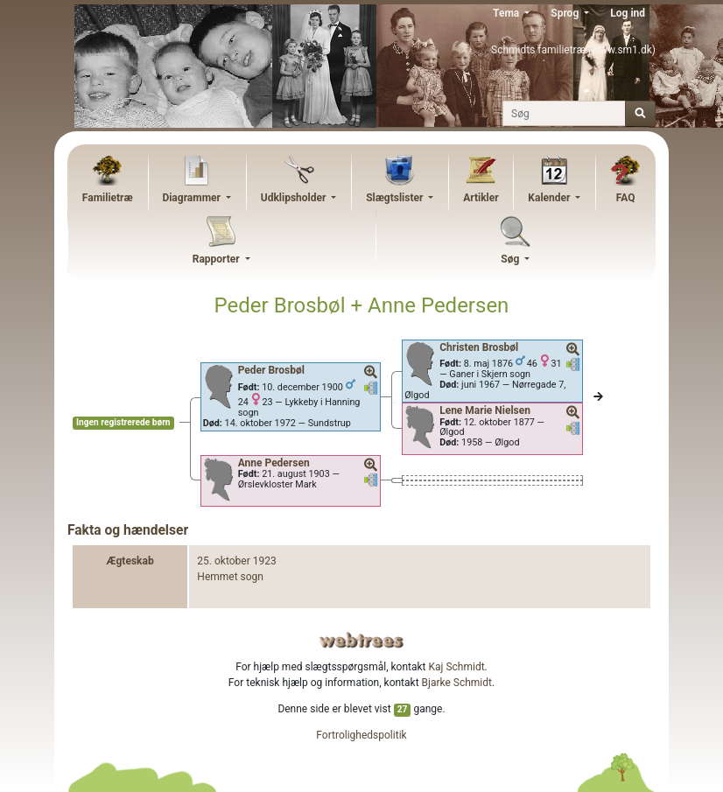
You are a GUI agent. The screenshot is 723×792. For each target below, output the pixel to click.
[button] (371, 373)
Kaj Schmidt (457, 667)
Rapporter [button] (217, 259)
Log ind (627, 13)
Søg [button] (511, 259)
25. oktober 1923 (236, 561)
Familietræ (107, 198)
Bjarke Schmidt (457, 682)
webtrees (361, 640)
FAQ (625, 198)
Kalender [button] (550, 198)
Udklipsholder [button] (295, 198)
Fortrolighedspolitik (361, 735)
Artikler (480, 198)
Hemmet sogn (230, 577)
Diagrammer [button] (192, 198)
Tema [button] (507, 13)
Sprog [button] (566, 13)
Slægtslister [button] (395, 198)
